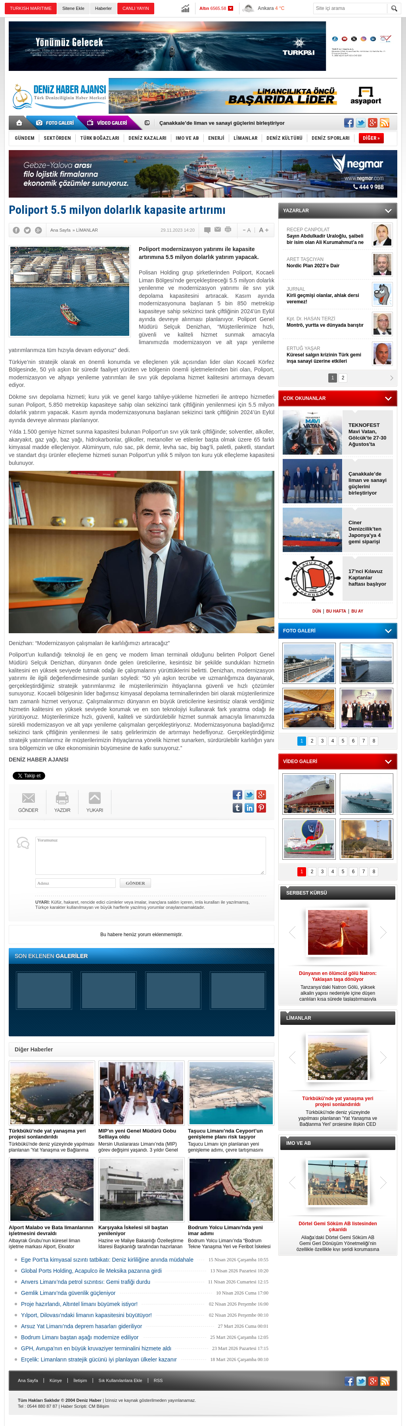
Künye (56, 1380)
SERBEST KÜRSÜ (306, 893)
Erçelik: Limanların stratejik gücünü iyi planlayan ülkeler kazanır (99, 1359)
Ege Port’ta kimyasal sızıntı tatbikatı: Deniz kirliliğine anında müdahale (107, 1260)
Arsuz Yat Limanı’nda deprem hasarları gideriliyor (81, 1326)
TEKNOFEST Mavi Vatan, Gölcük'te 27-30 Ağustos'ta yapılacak (368, 434)
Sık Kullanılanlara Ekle (120, 1380)
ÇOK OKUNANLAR (304, 398)
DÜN (316, 611)
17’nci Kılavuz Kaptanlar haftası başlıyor (367, 577)
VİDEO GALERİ (300, 761)
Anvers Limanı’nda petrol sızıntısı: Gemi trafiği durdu (85, 1282)
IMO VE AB (298, 1143)
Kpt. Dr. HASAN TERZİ (328, 322)
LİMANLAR (298, 1018)
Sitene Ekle (73, 8)
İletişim (80, 1380)
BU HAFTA (336, 611)
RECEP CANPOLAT (328, 236)
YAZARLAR (296, 210)
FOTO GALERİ (299, 631)
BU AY (357, 611)
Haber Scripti (73, 1406)
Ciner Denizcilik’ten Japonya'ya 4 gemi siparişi (365, 532)
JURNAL (328, 295)
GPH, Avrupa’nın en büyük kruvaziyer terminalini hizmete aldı (96, 1348)
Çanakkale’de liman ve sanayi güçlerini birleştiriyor (222, 123)
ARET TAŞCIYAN (328, 263)
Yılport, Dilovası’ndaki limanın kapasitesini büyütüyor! (86, 1315)
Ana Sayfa (28, 1380)
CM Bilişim (98, 1406)
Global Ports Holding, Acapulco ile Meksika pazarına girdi (91, 1271)
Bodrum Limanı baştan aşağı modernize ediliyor (80, 1337)
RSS (158, 1380)
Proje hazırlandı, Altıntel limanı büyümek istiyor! (79, 1304)
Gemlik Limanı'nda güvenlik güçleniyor (68, 1293)
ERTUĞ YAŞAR (328, 355)
